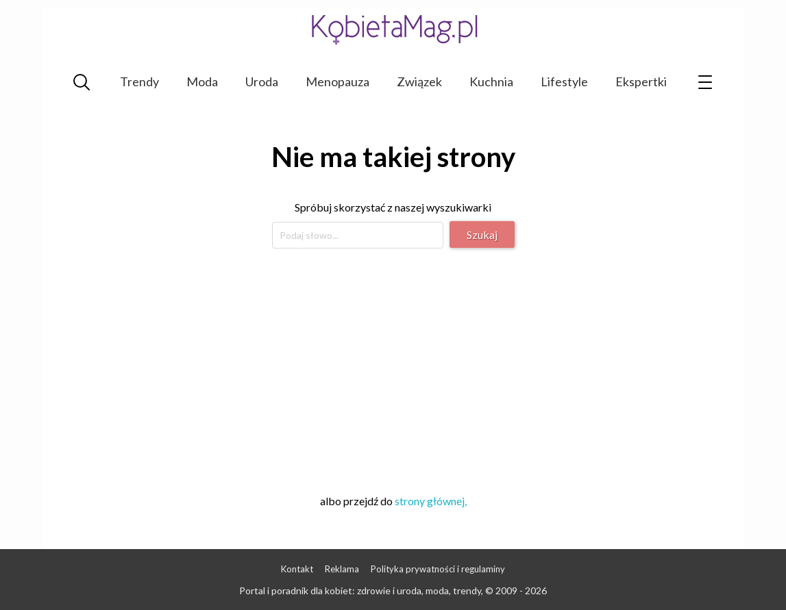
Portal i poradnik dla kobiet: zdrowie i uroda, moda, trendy (360, 590)
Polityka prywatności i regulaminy (438, 569)
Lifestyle (564, 81)
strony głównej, (431, 500)
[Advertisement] (393, 369)
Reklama (342, 569)
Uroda (261, 81)
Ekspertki (641, 81)
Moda (202, 81)
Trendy (139, 81)
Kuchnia (491, 81)
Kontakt (297, 569)
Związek (419, 81)
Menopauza (337, 81)
